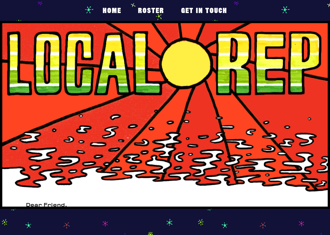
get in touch (204, 10)
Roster (151, 10)
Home (112, 10)
